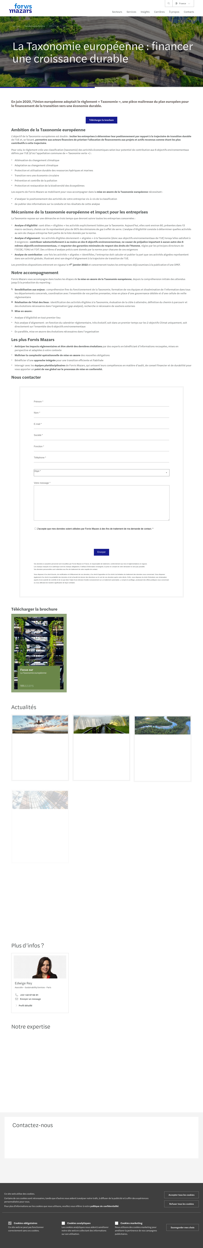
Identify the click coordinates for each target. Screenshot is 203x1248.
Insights (145, 11)
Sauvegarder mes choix (182, 1227)
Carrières (159, 11)
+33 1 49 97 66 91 (26, 995)
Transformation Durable (34, 25)
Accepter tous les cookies (181, 1194)
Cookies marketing (131, 1223)
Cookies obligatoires (25, 1223)
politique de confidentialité (104, 1206)
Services (131, 11)
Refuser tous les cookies (181, 1203)
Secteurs (117, 11)
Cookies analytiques (79, 1223)
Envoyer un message (28, 999)
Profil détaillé (23, 1006)
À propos (174, 11)
